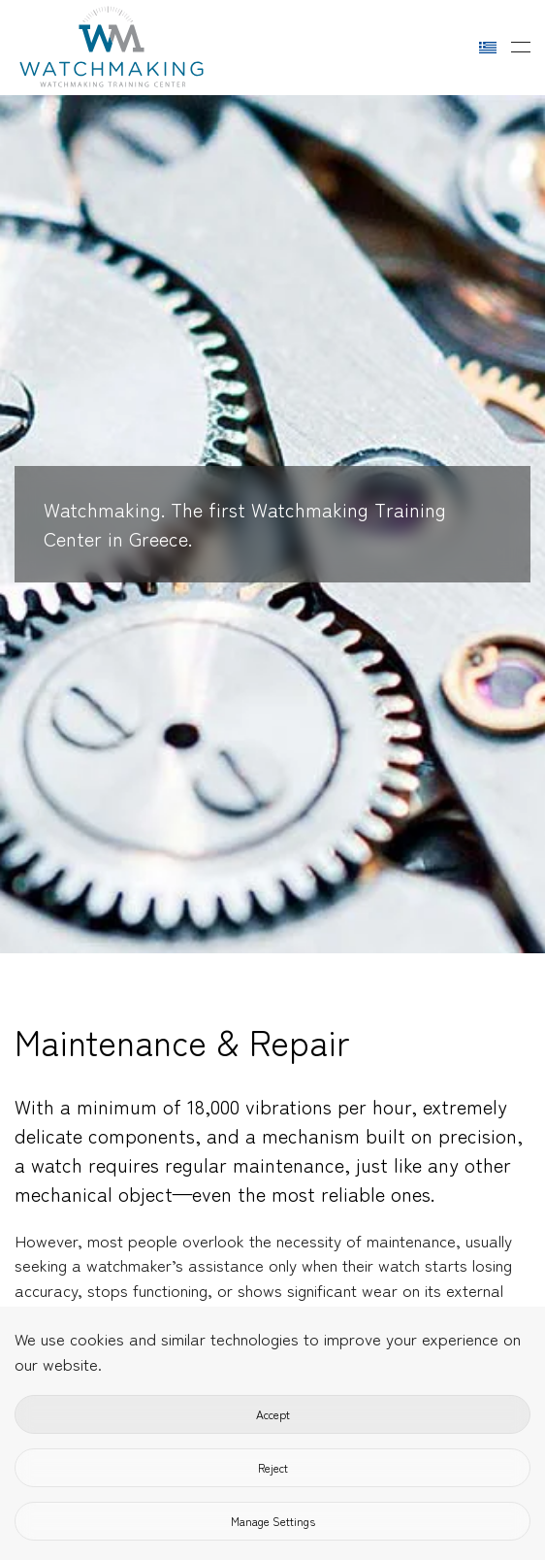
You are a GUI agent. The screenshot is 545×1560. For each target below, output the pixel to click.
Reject (273, 1467)
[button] (520, 47)
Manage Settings (273, 1520)
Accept (273, 1414)
